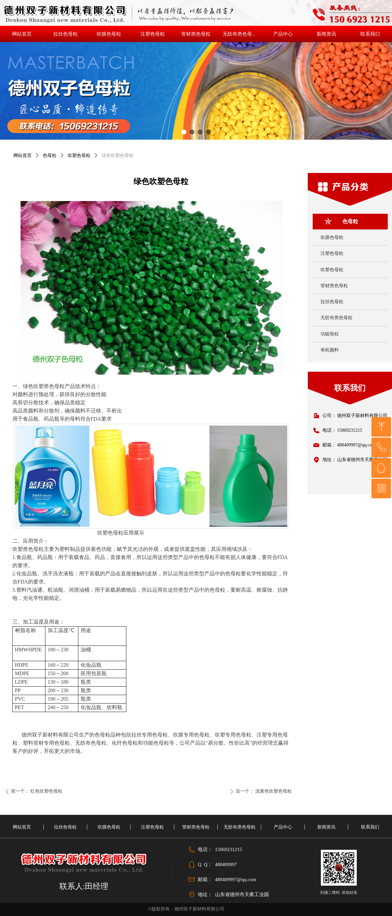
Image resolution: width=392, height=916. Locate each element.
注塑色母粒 (332, 253)
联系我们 (350, 388)
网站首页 (22, 155)
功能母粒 (330, 334)
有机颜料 (330, 350)
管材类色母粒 (334, 285)
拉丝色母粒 (332, 301)
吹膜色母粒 (332, 237)
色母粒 (49, 155)
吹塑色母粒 (79, 155)
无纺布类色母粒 (337, 317)
